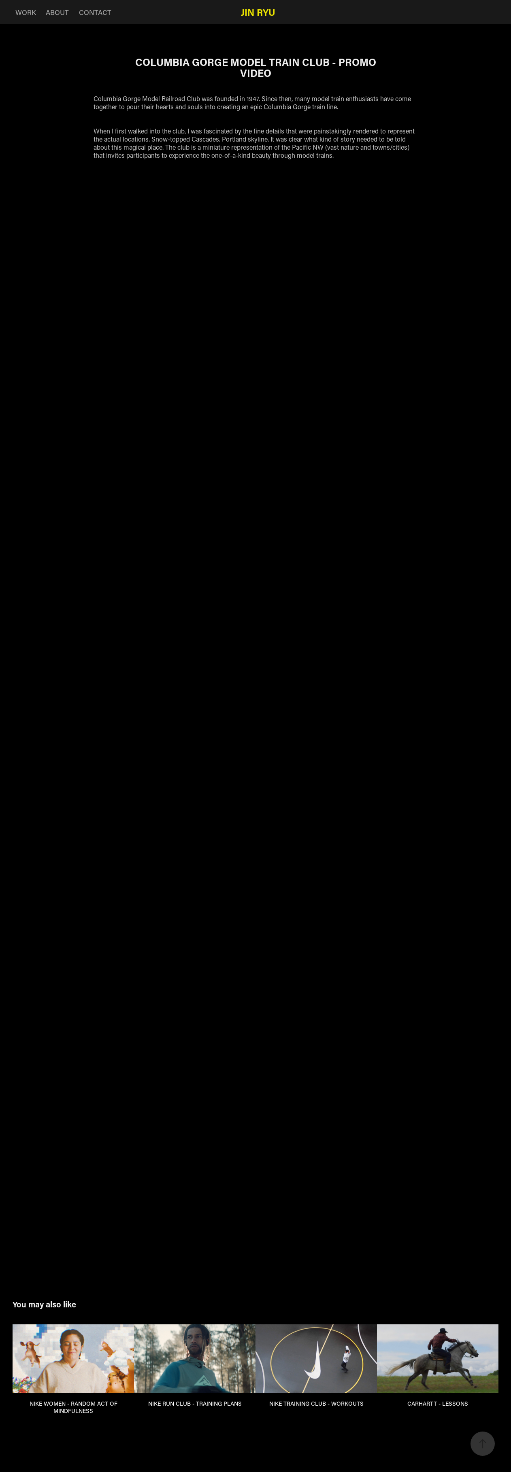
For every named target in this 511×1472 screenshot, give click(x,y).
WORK (25, 12)
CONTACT (95, 12)
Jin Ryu (258, 12)
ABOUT (57, 12)
